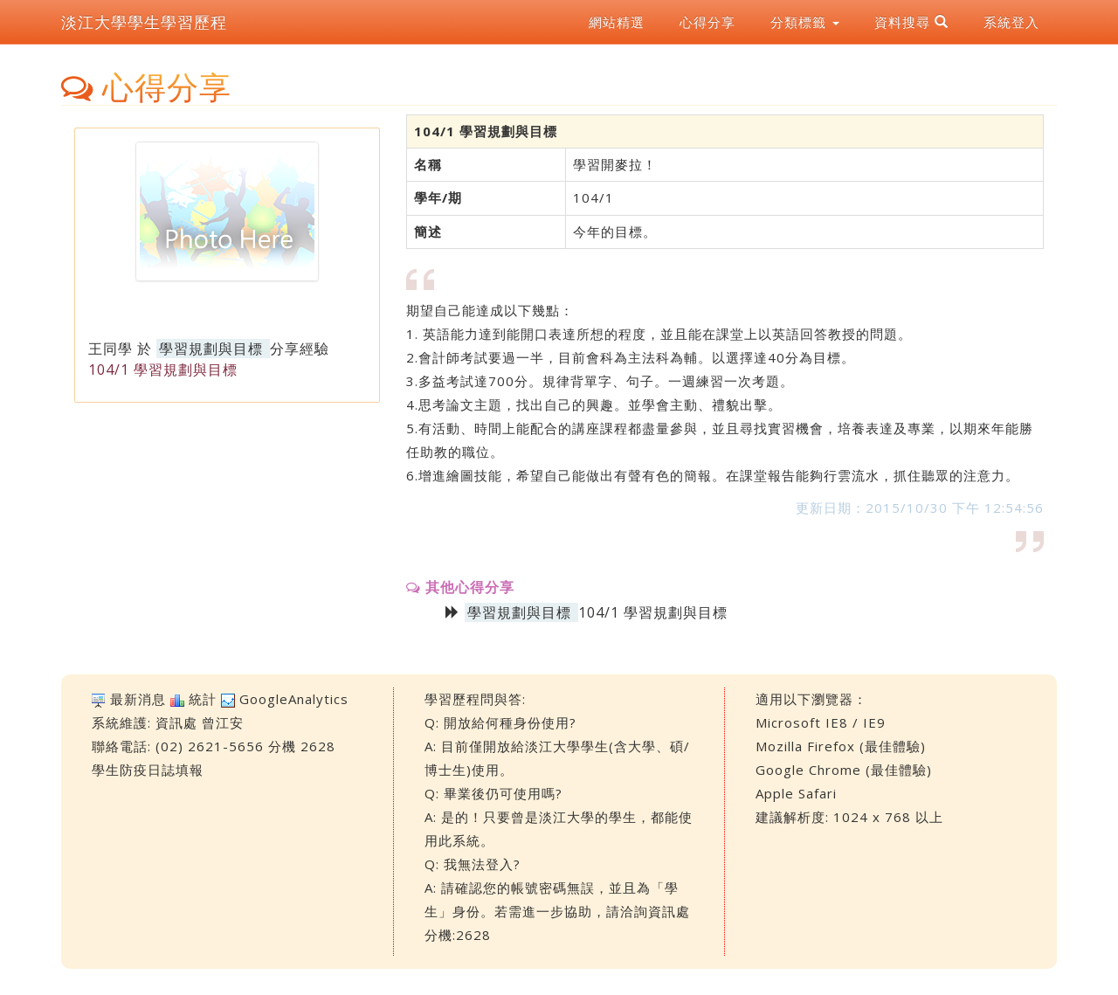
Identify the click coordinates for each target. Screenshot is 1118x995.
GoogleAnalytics (294, 699)
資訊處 (176, 722)
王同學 (110, 348)
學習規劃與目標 (211, 348)
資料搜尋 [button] (911, 22)
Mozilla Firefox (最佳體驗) (841, 746)
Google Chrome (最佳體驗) (844, 769)
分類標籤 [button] (804, 22)
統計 (203, 699)
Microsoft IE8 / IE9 (821, 722)
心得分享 (707, 22)
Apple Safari (796, 793)
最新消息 (138, 699)
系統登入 (1011, 22)
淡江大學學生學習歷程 (144, 21)
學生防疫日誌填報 (148, 769)
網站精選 (617, 22)
